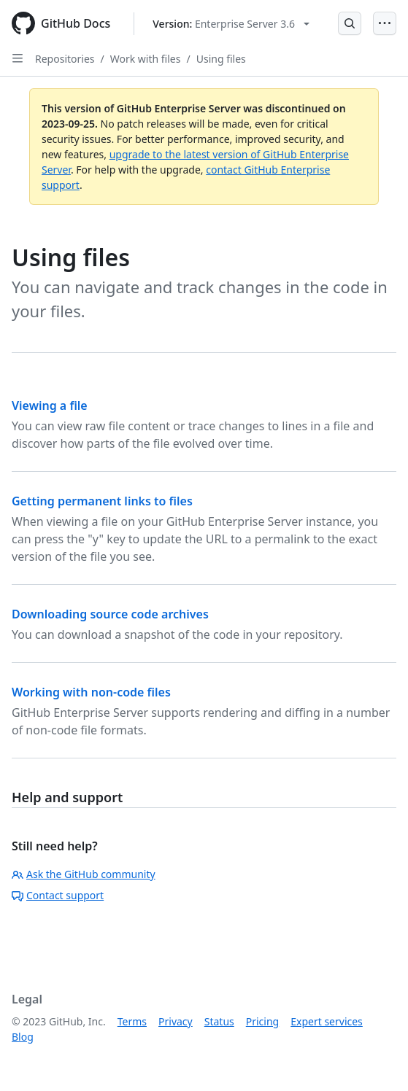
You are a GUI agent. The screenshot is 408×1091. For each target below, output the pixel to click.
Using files (221, 59)
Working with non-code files (91, 692)
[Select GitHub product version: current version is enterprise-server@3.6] (231, 23)
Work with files (145, 59)
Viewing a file (50, 405)
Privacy (175, 1021)
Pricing (262, 1021)
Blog (23, 1037)
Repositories (65, 59)
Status (219, 1021)
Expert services (326, 1021)
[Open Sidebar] (17, 58)
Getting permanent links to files (102, 501)
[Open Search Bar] (349, 23)
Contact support (58, 895)
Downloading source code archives (110, 614)
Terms (132, 1021)
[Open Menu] (384, 23)
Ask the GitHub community (83, 874)
